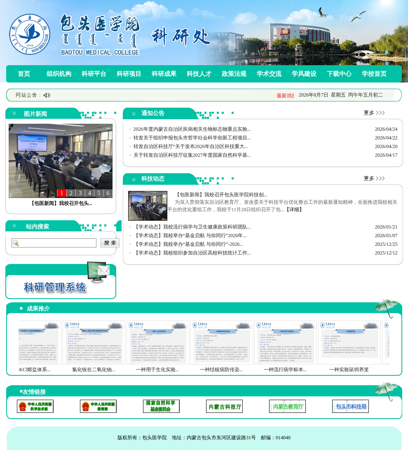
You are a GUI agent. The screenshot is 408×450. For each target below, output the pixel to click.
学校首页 (374, 74)
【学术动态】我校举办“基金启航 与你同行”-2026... (189, 244)
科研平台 (94, 74)
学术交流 (269, 74)
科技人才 (199, 74)
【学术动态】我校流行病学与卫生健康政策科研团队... (192, 227)
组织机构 (59, 74)
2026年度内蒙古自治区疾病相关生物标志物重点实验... (192, 129)
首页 (24, 74)
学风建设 (304, 74)
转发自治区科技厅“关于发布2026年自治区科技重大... (191, 146)
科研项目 (129, 74)
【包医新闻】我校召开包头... (60, 203)
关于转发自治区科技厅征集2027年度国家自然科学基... (192, 155)
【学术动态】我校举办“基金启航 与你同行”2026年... (190, 235)
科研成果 (164, 74)
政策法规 (234, 74)
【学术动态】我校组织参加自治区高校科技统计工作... (192, 253)
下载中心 (339, 74)
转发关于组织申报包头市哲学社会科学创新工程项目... (192, 138)
